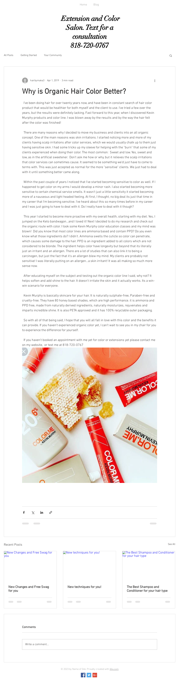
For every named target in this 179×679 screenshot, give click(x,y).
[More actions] (155, 80)
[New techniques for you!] (89, 566)
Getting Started (29, 55)
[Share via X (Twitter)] (32, 512)
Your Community (53, 55)
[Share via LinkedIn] (41, 512)
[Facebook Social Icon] (83, 675)
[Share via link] (50, 512)
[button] (170, 55)
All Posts (8, 55)
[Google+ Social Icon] (95, 675)
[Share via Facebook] (24, 512)
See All (171, 544)
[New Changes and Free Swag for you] (30, 566)
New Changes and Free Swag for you (28, 589)
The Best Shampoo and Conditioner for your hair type (147, 589)
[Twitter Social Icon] (89, 675)
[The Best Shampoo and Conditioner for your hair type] (148, 566)
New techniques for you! (84, 587)
